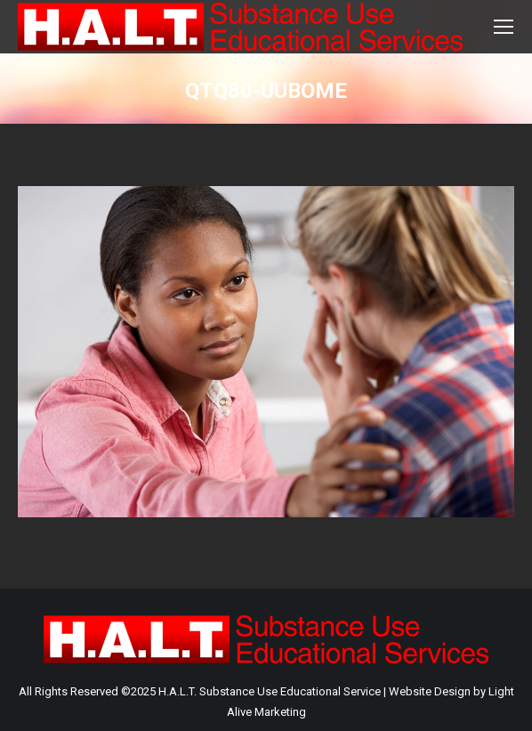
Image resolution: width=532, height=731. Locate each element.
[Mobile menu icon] (503, 26)
